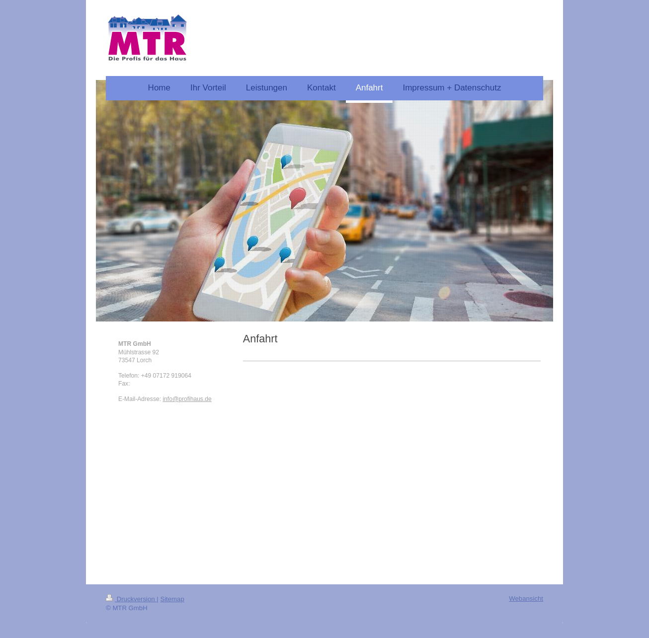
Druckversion (131, 599)
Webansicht (526, 598)
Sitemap (172, 599)
